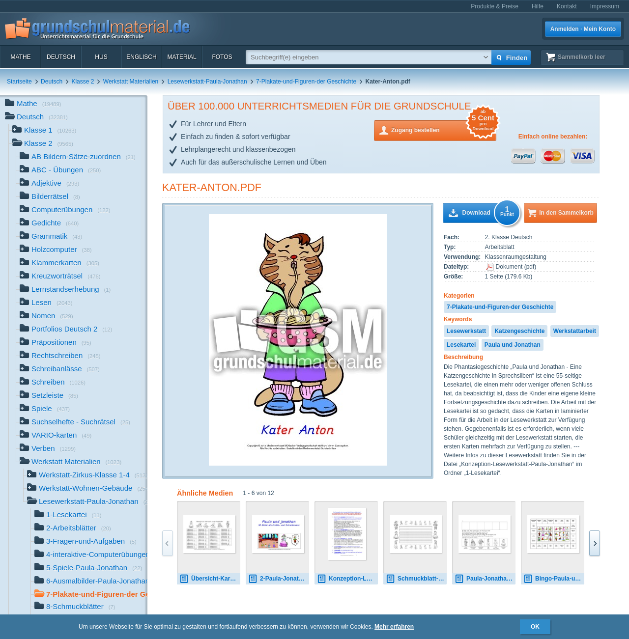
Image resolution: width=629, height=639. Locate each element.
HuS (101, 57)
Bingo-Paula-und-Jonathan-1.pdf (553, 578)
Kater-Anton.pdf (211, 187)
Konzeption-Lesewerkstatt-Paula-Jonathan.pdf (347, 578)
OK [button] (535, 626)
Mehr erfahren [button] (394, 626)
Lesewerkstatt (466, 331)
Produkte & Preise (494, 6)
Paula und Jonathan (513, 344)
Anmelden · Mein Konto (583, 29)
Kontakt (567, 6)
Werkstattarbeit (574, 331)
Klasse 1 (44, 131)
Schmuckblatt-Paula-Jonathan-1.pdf (416, 578)
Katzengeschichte (519, 331)
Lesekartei (461, 344)
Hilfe (537, 6)
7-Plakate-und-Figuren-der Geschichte (306, 81)
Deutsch (61, 57)
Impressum (604, 6)
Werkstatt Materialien (130, 81)
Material (181, 57)
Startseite (19, 81)
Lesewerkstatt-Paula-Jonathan (207, 81)
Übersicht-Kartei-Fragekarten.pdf (209, 578)
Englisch (141, 57)
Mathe (20, 57)
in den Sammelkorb (566, 212)
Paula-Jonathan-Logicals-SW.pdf (485, 578)
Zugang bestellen (443, 129)
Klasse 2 (82, 81)
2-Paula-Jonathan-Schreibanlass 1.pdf (278, 578)
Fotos (222, 57)
